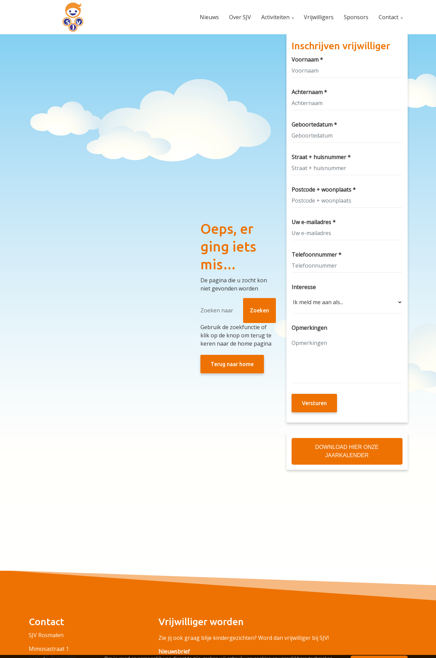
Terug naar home (232, 364)
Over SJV (240, 17)
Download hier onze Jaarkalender (347, 451)
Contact (388, 17)
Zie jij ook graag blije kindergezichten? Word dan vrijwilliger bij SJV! (243, 638)
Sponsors (356, 17)
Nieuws (209, 17)
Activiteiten (275, 17)
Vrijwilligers (319, 17)
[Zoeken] (238, 310)
